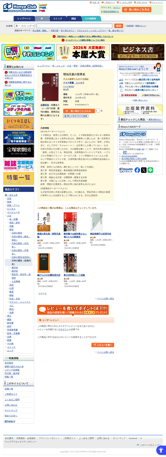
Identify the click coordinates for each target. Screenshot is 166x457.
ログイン (116, 7)
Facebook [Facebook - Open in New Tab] (133, 438)
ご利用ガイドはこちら (150, 75)
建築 (9, 319)
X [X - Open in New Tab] (141, 438)
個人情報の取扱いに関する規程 (134, 159)
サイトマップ (157, 2)
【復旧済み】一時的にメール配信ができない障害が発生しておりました (84, 36)
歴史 (11, 229)
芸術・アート (13, 205)
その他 (10, 343)
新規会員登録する (111, 11)
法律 (11, 312)
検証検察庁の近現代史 (100, 234)
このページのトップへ (150, 445)
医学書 (10, 323)
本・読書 (13, 219)
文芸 (9, 198)
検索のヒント (140, 26)
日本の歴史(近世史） (21, 257)
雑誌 (73, 18)
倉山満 (66, 89)
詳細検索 (130, 26)
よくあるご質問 (125, 2)
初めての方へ (11, 416)
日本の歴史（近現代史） (91, 66)
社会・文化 (14, 298)
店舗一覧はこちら (140, 100)
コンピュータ (13, 212)
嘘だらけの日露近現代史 (48, 275)
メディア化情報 (12, 370)
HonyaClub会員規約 (129, 156)
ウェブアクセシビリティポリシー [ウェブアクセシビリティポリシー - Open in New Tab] (20, 441)
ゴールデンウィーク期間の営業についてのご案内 (85, 40)
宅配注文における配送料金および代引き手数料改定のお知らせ (18, 75)
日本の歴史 (17, 233)
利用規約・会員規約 (26, 438)
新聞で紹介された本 (14, 366)
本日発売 (9, 363)
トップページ (24, 18)
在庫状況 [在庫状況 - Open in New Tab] (45, 105)
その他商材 (90, 18)
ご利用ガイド (109, 2)
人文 (9, 216)
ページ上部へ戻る (105, 298)
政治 (11, 309)
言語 (11, 285)
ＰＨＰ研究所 (68, 86)
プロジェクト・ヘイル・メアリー (91, 30)
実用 (9, 202)
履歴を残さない (155, 119)
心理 (11, 288)
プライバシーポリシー (49, 438)
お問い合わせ (142, 2)
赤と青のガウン (67, 30)
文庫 (9, 337)
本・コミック (11, 195)
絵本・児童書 (13, 333)
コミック (57, 18)
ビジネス (11, 209)
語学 (9, 326)
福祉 (11, 295)
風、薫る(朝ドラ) (115, 30)
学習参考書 (12, 330)
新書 (9, 340)
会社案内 (9, 438)
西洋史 (15, 271)
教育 (11, 292)
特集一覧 (9, 377)
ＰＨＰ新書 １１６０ (73, 82)
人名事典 (16, 281)
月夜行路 (54, 30)
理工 (9, 316)
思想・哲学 (14, 223)
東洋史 (15, 267)
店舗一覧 (96, 2)
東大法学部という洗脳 (74, 275)
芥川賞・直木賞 (12, 373)
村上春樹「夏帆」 (40, 30)
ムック (10, 350)
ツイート (42, 293)
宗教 (11, 226)
